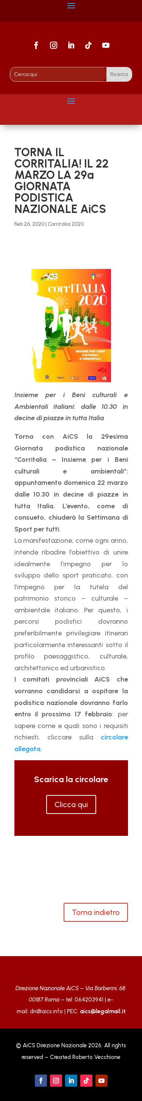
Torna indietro (96, 912)
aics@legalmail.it (103, 1011)
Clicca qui (71, 804)
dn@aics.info (46, 1011)
